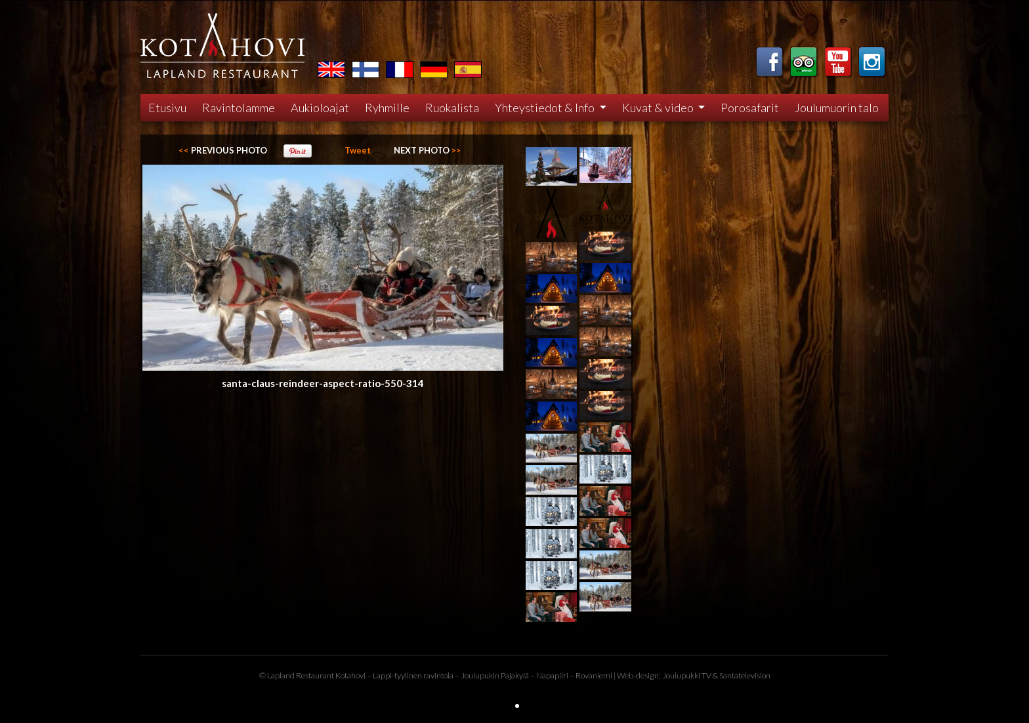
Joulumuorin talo (837, 107)
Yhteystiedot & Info (546, 107)
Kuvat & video (659, 107)
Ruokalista (452, 107)
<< (222, 150)
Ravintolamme (238, 107)
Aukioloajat (320, 107)
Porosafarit (750, 107)
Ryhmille (387, 107)
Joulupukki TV (686, 675)
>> (427, 150)
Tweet (358, 150)
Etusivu (167, 107)
